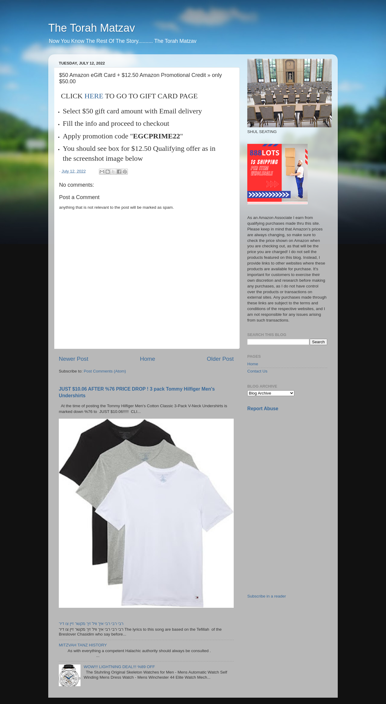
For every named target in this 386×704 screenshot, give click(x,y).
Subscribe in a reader (266, 596)
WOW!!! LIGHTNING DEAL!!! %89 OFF (119, 666)
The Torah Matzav (91, 28)
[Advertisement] (292, 458)
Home (147, 359)
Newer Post (73, 359)
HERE (93, 96)
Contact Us (257, 371)
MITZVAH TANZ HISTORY (83, 645)
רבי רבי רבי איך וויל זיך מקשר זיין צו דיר (91, 623)
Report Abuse (262, 408)
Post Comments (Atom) (105, 371)
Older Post (220, 359)
